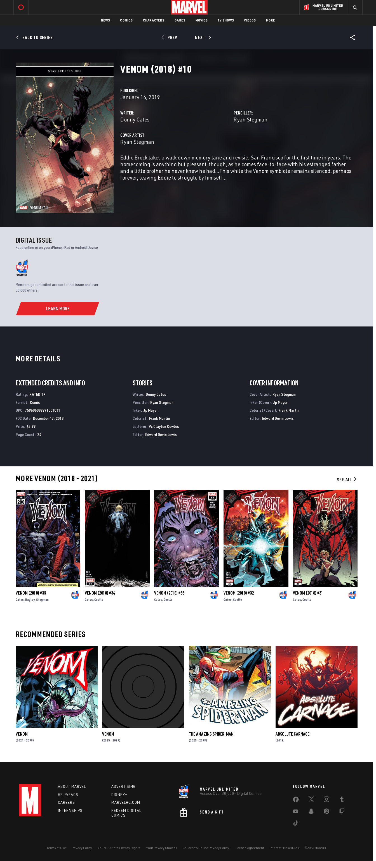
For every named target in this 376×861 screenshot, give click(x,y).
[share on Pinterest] (326, 812)
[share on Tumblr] (342, 800)
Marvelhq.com (125, 802)
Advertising (123, 786)
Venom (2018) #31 (308, 593)
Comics (126, 20)
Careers (66, 802)
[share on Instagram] (326, 800)
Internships (70, 810)
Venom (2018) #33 (169, 593)
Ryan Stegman (250, 119)
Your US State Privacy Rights (119, 848)
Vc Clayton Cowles (164, 426)
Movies (202, 20)
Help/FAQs (68, 794)
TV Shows (226, 20)
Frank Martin (159, 418)
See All (347, 479)
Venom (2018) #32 (239, 593)
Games (180, 20)
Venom (22, 734)
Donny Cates (134, 119)
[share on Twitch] (342, 812)
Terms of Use (56, 848)
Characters (153, 20)
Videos (250, 20)
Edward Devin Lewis (161, 434)
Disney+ (119, 794)
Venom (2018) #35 (31, 593)
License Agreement (249, 848)
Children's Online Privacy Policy (206, 848)
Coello (98, 599)
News (105, 20)
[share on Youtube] (296, 812)
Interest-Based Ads (284, 848)
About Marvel (72, 786)
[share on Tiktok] (296, 824)
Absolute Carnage (292, 734)
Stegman (42, 599)
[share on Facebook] (296, 800)
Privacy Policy (82, 848)
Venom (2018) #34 (100, 593)
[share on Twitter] (311, 800)
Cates (20, 599)
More (270, 20)
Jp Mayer (151, 410)
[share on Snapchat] (311, 812)
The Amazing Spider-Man (211, 734)
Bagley (30, 599)
